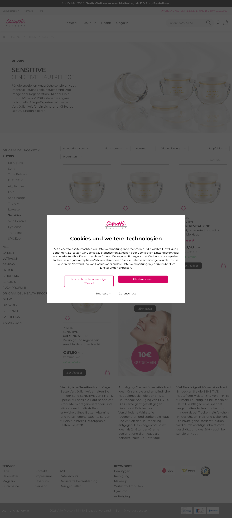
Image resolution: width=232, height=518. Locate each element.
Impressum (103, 293)
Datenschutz (127, 293)
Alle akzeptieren (143, 279)
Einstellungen (109, 267)
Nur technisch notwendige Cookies (88, 281)
